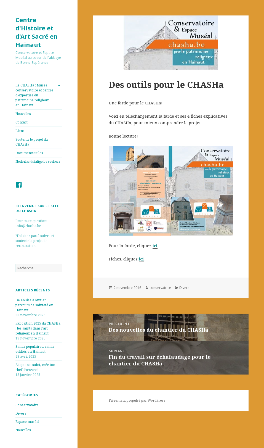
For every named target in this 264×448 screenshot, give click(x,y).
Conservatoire (27, 405)
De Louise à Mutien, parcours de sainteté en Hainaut (34, 305)
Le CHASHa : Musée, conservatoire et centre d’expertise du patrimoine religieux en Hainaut (34, 95)
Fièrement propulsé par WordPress (137, 400)
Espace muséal (27, 421)
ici (155, 245)
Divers (20, 413)
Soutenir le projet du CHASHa (31, 142)
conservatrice (160, 287)
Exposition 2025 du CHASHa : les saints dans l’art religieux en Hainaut (37, 328)
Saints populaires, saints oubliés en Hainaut (34, 349)
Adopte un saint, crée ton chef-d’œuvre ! (35, 367)
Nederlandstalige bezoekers (37, 161)
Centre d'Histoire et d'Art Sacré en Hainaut (36, 32)
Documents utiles (29, 153)
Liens (20, 130)
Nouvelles (23, 113)
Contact (21, 122)
